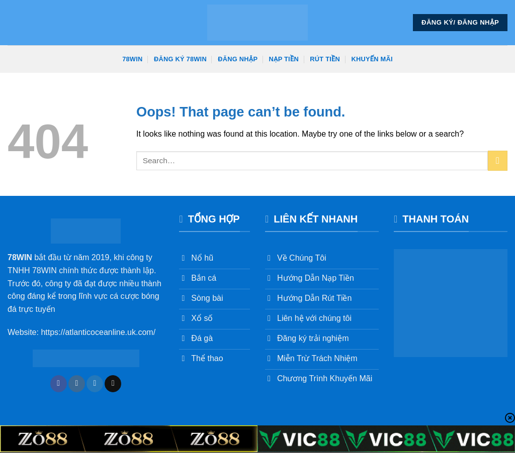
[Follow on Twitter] (95, 383)
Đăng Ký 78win (180, 59)
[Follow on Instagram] (76, 383)
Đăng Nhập (238, 59)
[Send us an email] (113, 383)
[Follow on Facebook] (58, 383)
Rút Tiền (325, 59)
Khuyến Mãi (372, 59)
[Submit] (497, 160)
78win (132, 59)
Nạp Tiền (284, 59)
